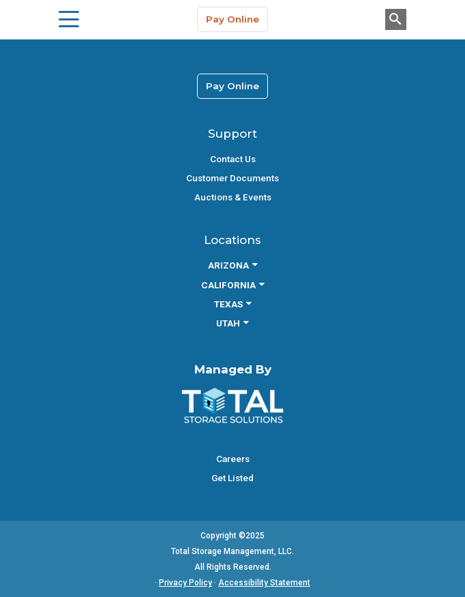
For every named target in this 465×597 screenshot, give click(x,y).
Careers (233, 458)
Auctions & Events (232, 197)
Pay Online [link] (232, 85)
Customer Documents (232, 177)
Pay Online (232, 19)
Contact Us (233, 158)
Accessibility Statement (264, 582)
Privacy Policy (185, 582)
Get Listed (232, 477)
